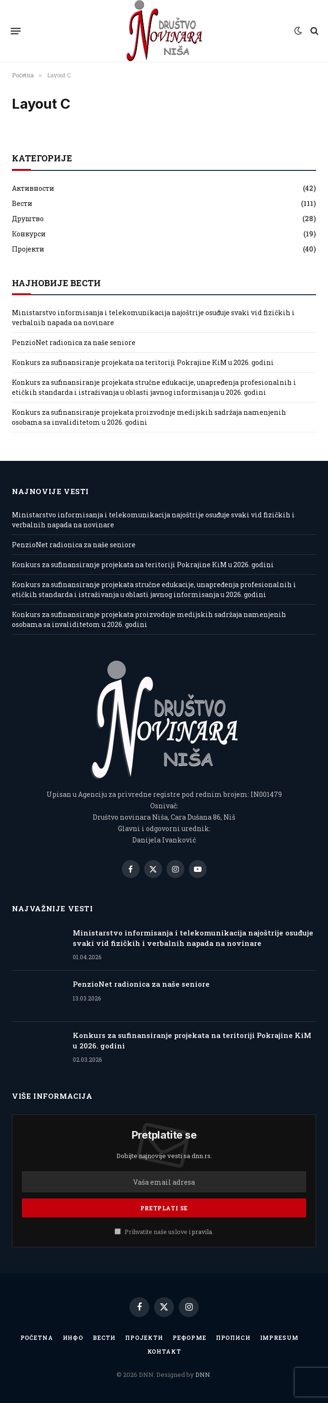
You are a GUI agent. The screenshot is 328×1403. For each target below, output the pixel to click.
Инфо (73, 1337)
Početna (36, 1337)
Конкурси (29, 233)
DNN (202, 1374)
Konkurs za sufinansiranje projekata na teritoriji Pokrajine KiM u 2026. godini (143, 362)
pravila (202, 1231)
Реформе (189, 1337)
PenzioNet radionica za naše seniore (73, 342)
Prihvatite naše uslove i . (164, 1231)
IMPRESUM (279, 1337)
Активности (33, 188)
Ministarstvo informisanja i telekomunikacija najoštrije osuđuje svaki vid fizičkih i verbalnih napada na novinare (193, 937)
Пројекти (28, 248)
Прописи (233, 1337)
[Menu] (16, 30)
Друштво (28, 218)
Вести (22, 203)
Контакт (164, 1351)
